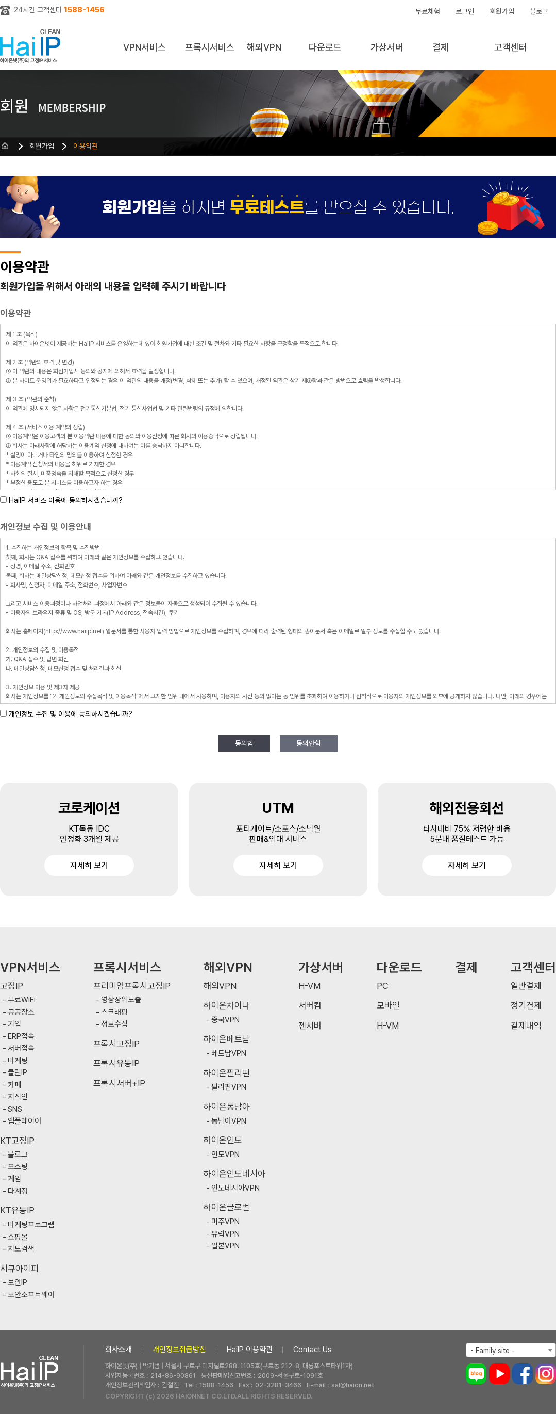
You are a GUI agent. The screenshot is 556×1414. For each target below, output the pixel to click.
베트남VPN (228, 1053)
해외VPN (264, 47)
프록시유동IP (116, 1063)
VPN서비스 (144, 47)
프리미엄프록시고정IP (132, 986)
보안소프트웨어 (31, 1295)
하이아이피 (32, 46)
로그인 (465, 11)
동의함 (244, 743)
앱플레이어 (24, 1121)
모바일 (388, 1006)
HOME (5, 146)
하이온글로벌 (227, 1207)
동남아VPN (228, 1121)
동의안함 (308, 743)
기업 (14, 1024)
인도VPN (225, 1154)
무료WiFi (22, 1000)
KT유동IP (17, 1210)
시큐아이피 (19, 1269)
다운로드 (325, 47)
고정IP (11, 986)
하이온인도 (223, 1140)
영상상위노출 (121, 1000)
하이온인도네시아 (234, 1174)
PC (383, 986)
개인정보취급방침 (179, 1349)
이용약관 (85, 146)
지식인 (18, 1097)
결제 (440, 47)
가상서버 (386, 47)
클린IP (17, 1072)
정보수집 (114, 1024)
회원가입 (502, 11)
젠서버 (310, 1026)
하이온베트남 (227, 1039)
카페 (14, 1085)
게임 (14, 1179)
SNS (15, 1109)
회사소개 (118, 1349)
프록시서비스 (209, 47)
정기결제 (526, 1006)
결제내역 (526, 1026)
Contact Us (312, 1349)
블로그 (539, 11)
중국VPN (225, 1020)
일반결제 (526, 986)
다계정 (18, 1191)
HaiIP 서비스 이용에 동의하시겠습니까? (66, 500)
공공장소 (21, 1012)
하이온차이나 (227, 1006)
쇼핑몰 (18, 1237)
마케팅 (18, 1061)
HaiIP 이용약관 (250, 1349)
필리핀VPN (228, 1087)
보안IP (17, 1282)
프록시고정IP (116, 1044)
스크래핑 (114, 1012)
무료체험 (427, 11)
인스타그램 (545, 1373)
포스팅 (18, 1167)
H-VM (309, 986)
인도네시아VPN (235, 1188)
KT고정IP (17, 1141)
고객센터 (510, 47)
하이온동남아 (227, 1107)
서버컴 (310, 1006)
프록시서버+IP (119, 1083)
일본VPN (225, 1246)
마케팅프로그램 (31, 1225)
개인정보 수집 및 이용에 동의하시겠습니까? (70, 714)
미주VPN (225, 1221)
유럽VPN (225, 1234)
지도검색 (21, 1249)
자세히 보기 (89, 865)
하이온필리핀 (227, 1073)
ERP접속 (21, 1036)
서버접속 (21, 1048)
